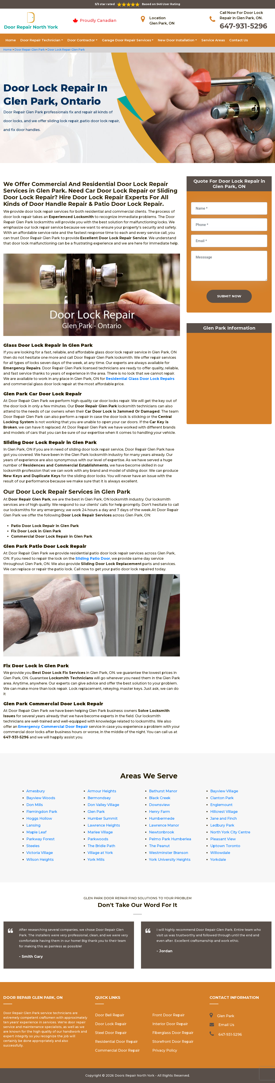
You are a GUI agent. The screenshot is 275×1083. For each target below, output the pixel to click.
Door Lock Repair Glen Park (66, 49)
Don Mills (34, 805)
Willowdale (220, 853)
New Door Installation (176, 40)
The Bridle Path (101, 846)
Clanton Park (222, 798)
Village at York (100, 853)
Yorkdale (218, 859)
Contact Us (238, 40)
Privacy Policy (164, 1050)
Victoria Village (39, 853)
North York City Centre (230, 832)
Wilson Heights (40, 859)
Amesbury (35, 791)
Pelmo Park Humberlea (170, 839)
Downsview (159, 805)
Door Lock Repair (110, 1024)
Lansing (33, 825)
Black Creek (159, 798)
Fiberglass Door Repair (172, 1033)
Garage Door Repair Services (126, 40)
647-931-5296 (243, 26)
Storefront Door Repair (172, 1041)
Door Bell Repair (109, 1015)
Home (11, 40)
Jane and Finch (223, 818)
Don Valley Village (103, 805)
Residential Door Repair (116, 1041)
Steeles (33, 846)
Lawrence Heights (104, 825)
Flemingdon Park (41, 812)
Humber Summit (103, 818)
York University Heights (170, 859)
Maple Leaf (36, 832)
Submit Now (229, 296)
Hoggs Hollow (39, 818)
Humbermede (161, 818)
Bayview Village (224, 791)
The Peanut (159, 846)
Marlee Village (100, 832)
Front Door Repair (168, 1015)
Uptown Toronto (225, 846)
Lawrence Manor (164, 825)
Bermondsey (99, 798)
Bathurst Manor (163, 791)
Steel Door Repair (111, 1033)
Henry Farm (159, 812)
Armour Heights (102, 791)
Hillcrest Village (224, 812)
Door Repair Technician (40, 40)
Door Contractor (81, 40)
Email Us (226, 1025)
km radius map (229, 379)
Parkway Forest (40, 839)
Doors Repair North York (134, 1075)
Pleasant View (223, 839)
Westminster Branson (168, 853)
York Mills (96, 859)
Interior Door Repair (170, 1024)
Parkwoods (98, 839)
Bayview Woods (40, 798)
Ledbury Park (222, 825)
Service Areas (213, 40)
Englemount (221, 805)
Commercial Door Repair (117, 1050)
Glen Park (96, 812)
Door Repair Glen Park (29, 49)
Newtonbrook (161, 832)
